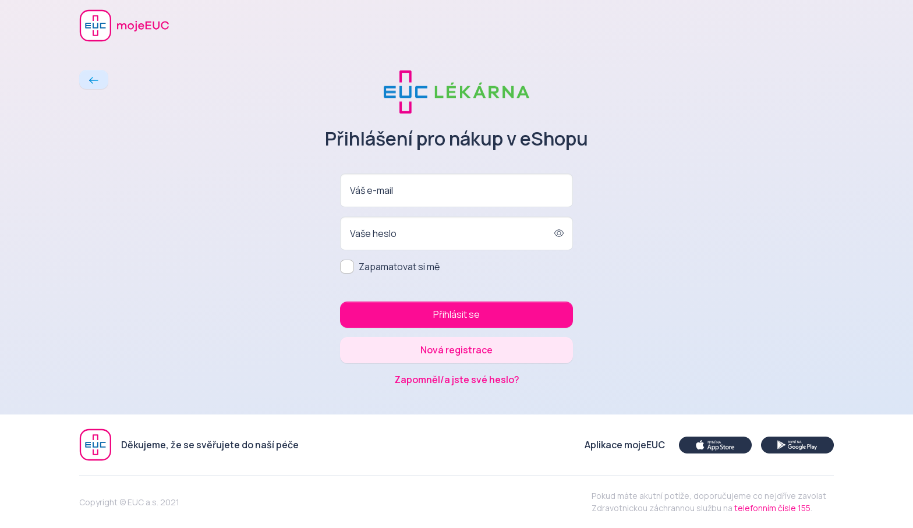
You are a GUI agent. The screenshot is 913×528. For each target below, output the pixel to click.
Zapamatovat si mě (399, 266)
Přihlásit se (456, 314)
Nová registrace (456, 349)
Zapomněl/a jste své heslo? (456, 379)
